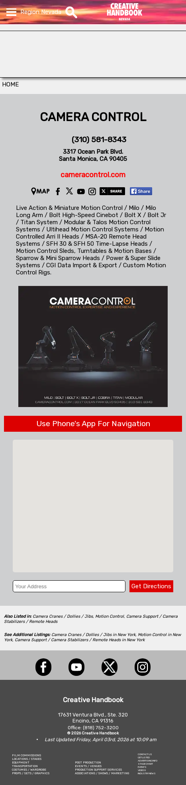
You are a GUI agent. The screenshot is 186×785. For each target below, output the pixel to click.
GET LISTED (144, 757)
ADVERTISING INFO (147, 760)
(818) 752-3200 (101, 727)
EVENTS (142, 767)
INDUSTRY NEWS (147, 773)
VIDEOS (142, 770)
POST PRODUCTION (88, 762)
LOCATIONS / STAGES (26, 759)
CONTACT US (145, 754)
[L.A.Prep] (93, 75)
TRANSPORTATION (25, 766)
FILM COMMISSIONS (26, 755)
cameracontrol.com (93, 174)
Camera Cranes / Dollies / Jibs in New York (93, 634)
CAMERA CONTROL (93, 117)
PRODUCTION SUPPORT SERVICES (98, 769)
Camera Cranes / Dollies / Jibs (63, 616)
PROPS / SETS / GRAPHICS (30, 773)
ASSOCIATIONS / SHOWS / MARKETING (102, 773)
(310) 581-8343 (99, 139)
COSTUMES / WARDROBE (29, 769)
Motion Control (109, 616)
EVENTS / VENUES (88, 766)
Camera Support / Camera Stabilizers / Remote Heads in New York (80, 639)
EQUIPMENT (20, 762)
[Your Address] (69, 586)
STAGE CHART (145, 763)
